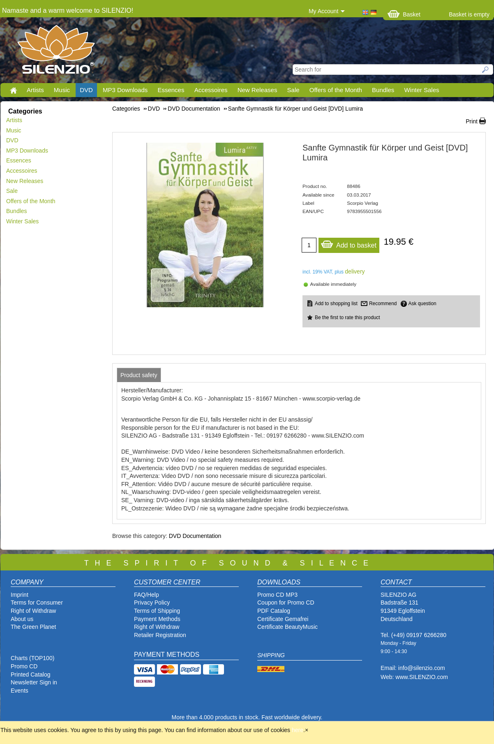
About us (22, 619)
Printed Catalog (31, 674)
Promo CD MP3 (277, 594)
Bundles (383, 89)
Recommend (383, 303)
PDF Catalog (273, 610)
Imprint (19, 594)
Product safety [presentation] (138, 375)
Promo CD (24, 666)
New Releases (257, 89)
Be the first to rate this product (347, 317)
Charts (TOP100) (32, 658)
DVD (86, 89)
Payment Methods (157, 619)
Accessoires (211, 89)
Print (472, 121)
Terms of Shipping (157, 610)
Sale (293, 89)
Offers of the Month (335, 89)
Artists (35, 89)
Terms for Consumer (37, 602)
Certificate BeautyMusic (287, 626)
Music (62, 89)
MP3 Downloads (125, 89)
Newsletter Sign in (34, 682)
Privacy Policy (152, 602)
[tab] (139, 375)
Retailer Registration (160, 635)
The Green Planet (33, 626)
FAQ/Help (146, 594)
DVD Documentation (195, 536)
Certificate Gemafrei (282, 619)
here (297, 730)
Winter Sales (421, 89)
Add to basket (348, 243)
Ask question (422, 303)
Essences (170, 89)
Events (19, 690)
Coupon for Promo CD (285, 602)
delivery (355, 271)
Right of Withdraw (33, 610)
